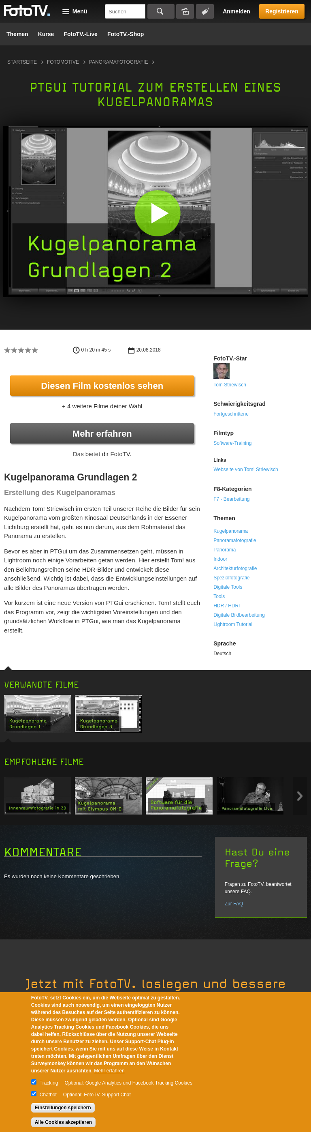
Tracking (49, 1083)
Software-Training (232, 443)
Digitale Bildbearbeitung (239, 615)
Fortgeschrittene (231, 414)
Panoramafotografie (118, 62)
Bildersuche (185, 11)
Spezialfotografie (231, 578)
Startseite (22, 62)
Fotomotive (63, 62)
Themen (17, 34)
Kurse (46, 34)
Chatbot (48, 1095)
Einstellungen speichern (63, 1108)
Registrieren (281, 11)
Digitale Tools (227, 587)
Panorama (224, 550)
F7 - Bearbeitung (231, 499)
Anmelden (236, 11)
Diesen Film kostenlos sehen (102, 386)
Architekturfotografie (235, 568)
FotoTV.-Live (81, 34)
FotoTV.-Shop (125, 34)
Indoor (220, 559)
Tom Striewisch (229, 385)
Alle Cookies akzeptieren (63, 1122)
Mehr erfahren (102, 434)
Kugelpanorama (230, 531)
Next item (300, 796)
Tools (219, 596)
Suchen (161, 11)
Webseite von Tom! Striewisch (245, 469)
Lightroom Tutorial (232, 624)
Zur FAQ (234, 904)
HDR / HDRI (226, 606)
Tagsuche (205, 11)
